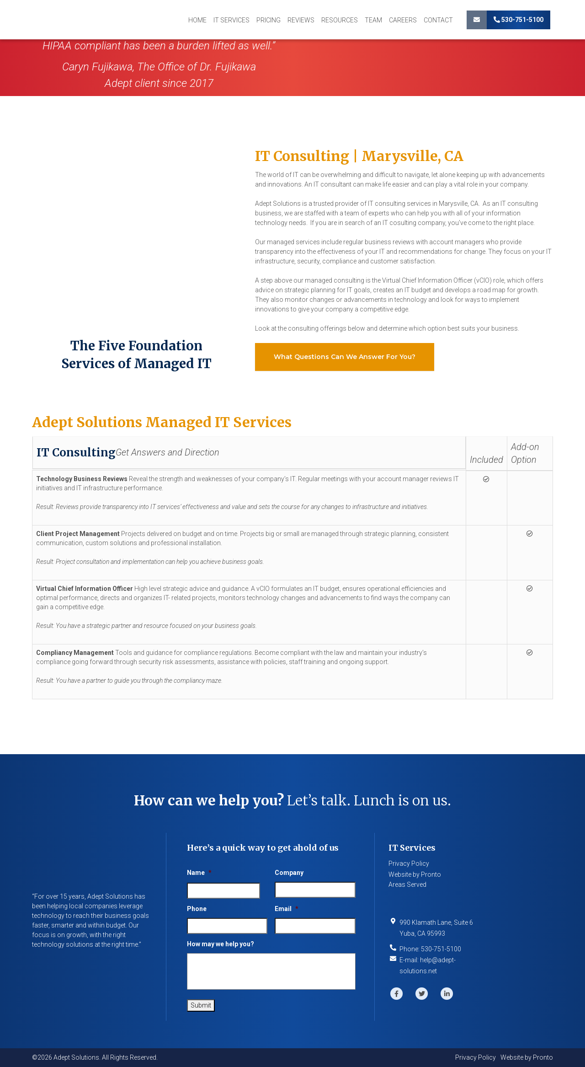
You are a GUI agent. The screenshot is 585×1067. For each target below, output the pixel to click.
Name (199, 872)
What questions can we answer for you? (344, 357)
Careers (403, 20)
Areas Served (407, 884)
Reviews (300, 20)
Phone (197, 908)
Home (197, 20)
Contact (438, 20)
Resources (339, 20)
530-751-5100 (518, 19)
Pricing (268, 20)
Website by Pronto (414, 874)
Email (286, 908)
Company (289, 872)
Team (373, 20)
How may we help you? (220, 944)
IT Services (231, 20)
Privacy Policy (408, 863)
